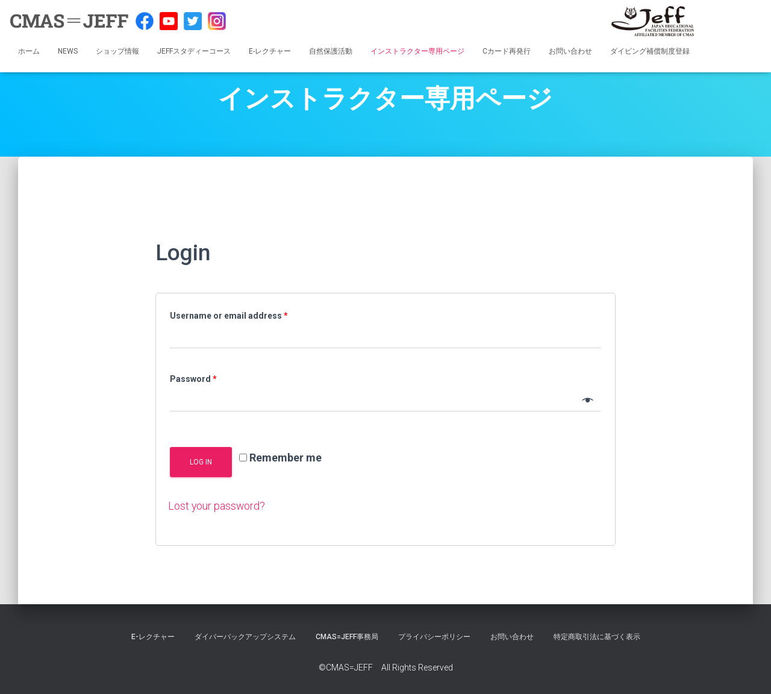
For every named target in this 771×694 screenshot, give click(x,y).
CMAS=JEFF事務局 (347, 636)
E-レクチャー (270, 51)
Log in (201, 462)
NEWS (68, 51)
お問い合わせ (570, 51)
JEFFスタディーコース (194, 51)
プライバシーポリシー (434, 636)
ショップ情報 (117, 51)
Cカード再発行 (506, 51)
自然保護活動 (330, 51)
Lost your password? (217, 505)
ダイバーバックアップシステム (245, 636)
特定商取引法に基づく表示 (597, 636)
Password (193, 379)
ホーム (29, 51)
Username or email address (229, 315)
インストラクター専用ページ (417, 51)
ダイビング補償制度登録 (650, 51)
